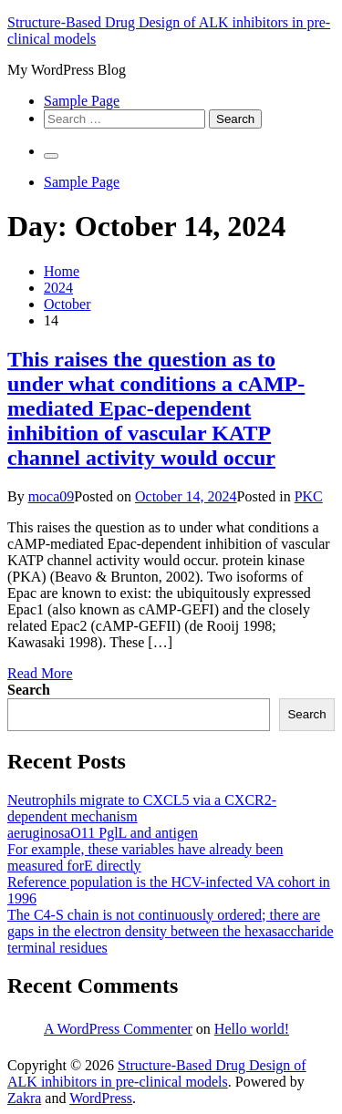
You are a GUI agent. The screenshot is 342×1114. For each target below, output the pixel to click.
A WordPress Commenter (118, 1029)
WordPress (100, 1098)
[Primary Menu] (51, 156)
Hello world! (251, 1029)
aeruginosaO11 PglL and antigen (102, 833)
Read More (40, 673)
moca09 (51, 496)
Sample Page (81, 100)
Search (28, 689)
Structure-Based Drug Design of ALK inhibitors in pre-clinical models (156, 1073)
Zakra (24, 1098)
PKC (309, 496)
